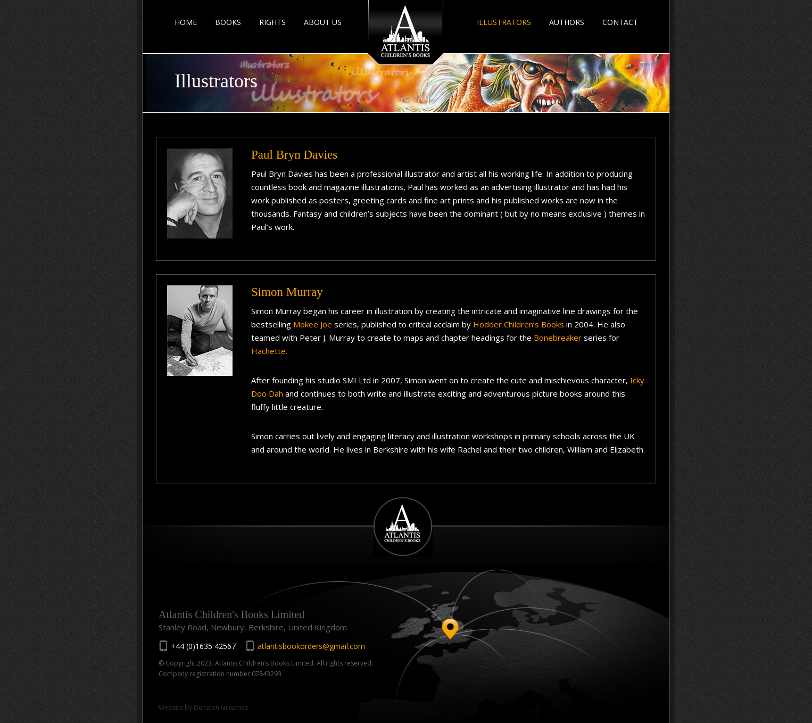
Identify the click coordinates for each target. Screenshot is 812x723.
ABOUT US (323, 22)
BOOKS (228, 22)
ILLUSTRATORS (504, 22)
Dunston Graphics (221, 707)
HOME (186, 22)
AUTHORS (566, 22)
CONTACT (620, 22)
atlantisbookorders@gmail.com (311, 646)
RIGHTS (272, 22)
